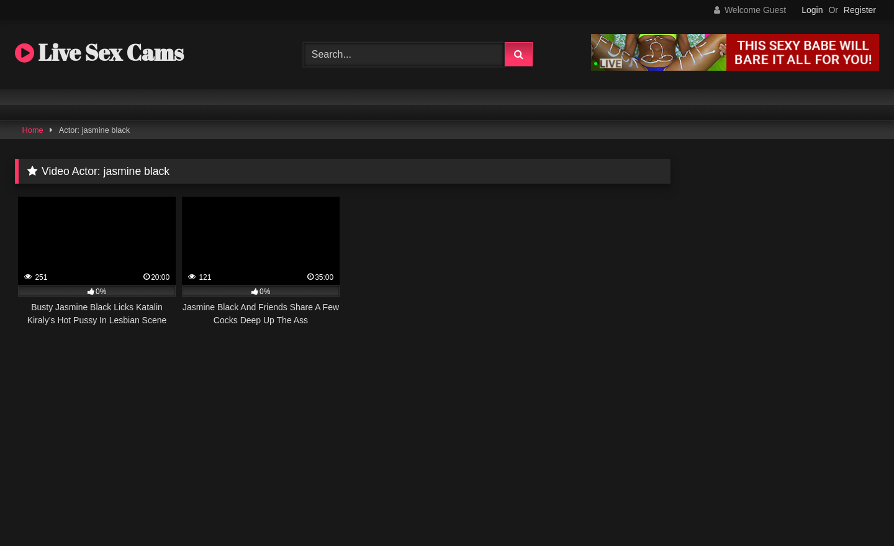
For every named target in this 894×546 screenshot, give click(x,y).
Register (860, 10)
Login (812, 10)
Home (32, 130)
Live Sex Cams (99, 52)
